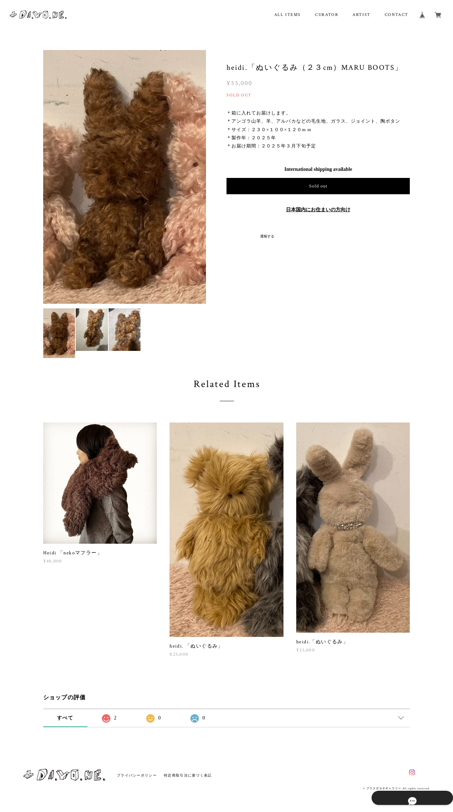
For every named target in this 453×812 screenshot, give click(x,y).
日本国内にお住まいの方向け (318, 209)
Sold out (318, 186)
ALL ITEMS (287, 14)
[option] (124, 177)
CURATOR (326, 14)
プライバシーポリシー (137, 775)
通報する (267, 236)
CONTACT (396, 14)
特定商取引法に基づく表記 (188, 775)
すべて (65, 718)
